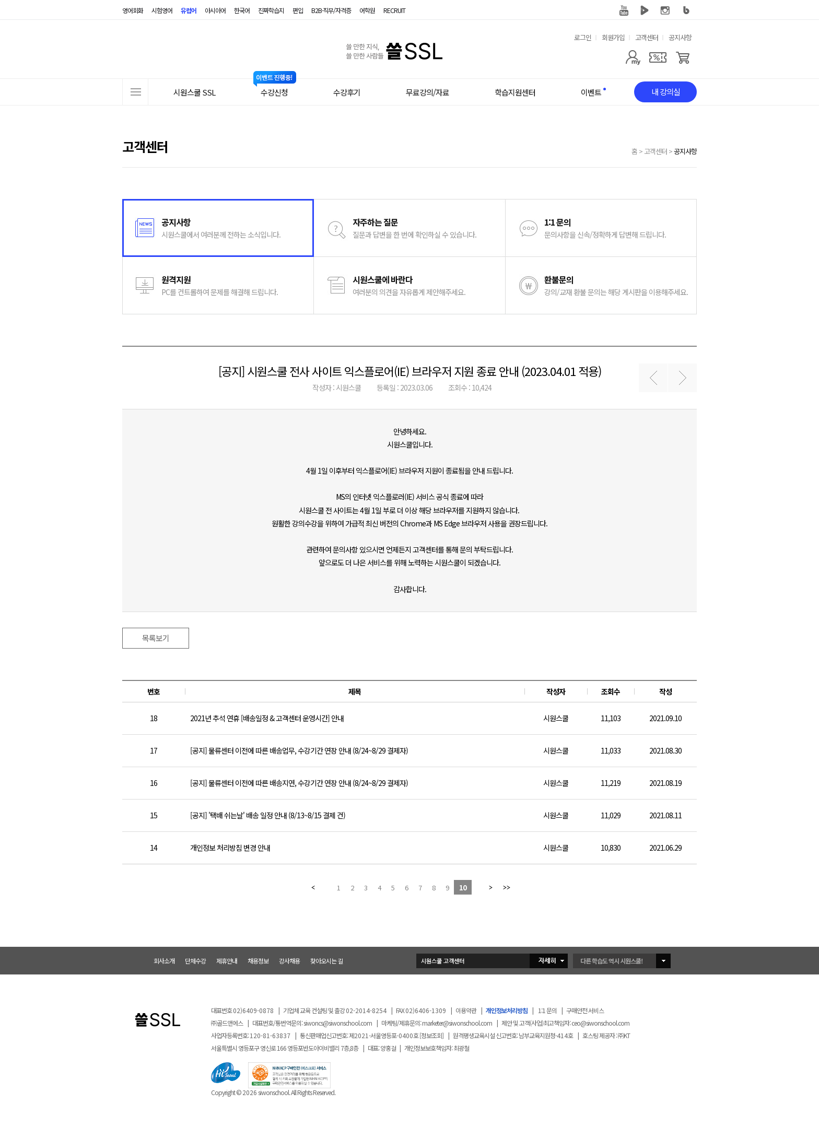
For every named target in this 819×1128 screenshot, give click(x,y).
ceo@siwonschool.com (600, 1022)
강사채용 (289, 960)
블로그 (686, 10)
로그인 (582, 37)
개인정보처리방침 (507, 1010)
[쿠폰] (657, 57)
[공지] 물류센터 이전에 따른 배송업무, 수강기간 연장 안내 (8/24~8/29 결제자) (299, 750)
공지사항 (680, 37)
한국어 (242, 10)
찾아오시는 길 (326, 960)
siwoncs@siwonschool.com (337, 1022)
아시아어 (215, 10)
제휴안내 (226, 960)
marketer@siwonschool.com (457, 1022)
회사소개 (164, 960)
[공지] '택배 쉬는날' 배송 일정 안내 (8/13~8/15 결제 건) (267, 815)
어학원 (367, 10)
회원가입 (613, 37)
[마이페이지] (632, 57)
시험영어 (161, 10)
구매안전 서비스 (585, 1010)
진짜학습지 (271, 10)
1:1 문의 (547, 1010)
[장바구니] (683, 57)
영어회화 (132, 10)
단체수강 (195, 960)
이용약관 (465, 1010)
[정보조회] (431, 1035)
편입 (297, 10)
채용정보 (258, 960)
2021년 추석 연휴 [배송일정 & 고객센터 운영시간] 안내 (267, 718)
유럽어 (188, 10)
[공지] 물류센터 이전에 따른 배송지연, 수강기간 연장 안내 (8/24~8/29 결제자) (299, 783)
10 (462, 887)
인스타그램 (665, 10)
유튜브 (623, 10)
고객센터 (646, 37)
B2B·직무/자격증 (331, 10)
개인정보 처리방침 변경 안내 (230, 847)
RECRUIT (394, 10)
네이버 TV (644, 10)
